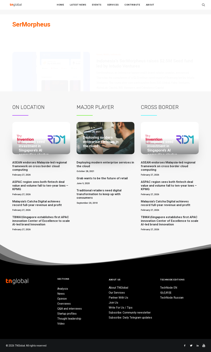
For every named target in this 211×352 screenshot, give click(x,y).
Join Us (113, 302)
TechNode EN (168, 287)
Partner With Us (118, 297)
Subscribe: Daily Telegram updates (130, 317)
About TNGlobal (118, 287)
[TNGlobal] (16, 7)
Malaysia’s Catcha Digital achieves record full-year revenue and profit (37, 203)
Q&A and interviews (69, 308)
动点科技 (166, 292)
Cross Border (160, 107)
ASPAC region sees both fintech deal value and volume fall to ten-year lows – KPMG (40, 185)
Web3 (106, 37)
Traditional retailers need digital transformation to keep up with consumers (99, 194)
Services (113, 7)
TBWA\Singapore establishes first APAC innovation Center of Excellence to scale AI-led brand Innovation (41, 220)
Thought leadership (69, 318)
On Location (28, 107)
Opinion (62, 298)
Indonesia (115, 37)
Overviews (64, 303)
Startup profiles (67, 313)
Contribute (132, 7)
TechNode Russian (172, 297)
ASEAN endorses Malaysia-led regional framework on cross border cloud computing (39, 166)
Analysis (62, 288)
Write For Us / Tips (120, 307)
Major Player (95, 107)
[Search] (203, 7)
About (150, 7)
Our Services (117, 292)
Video (61, 323)
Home (60, 7)
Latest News (78, 7)
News (99, 37)
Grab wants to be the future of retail (102, 178)
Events (96, 7)
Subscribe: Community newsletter (130, 312)
